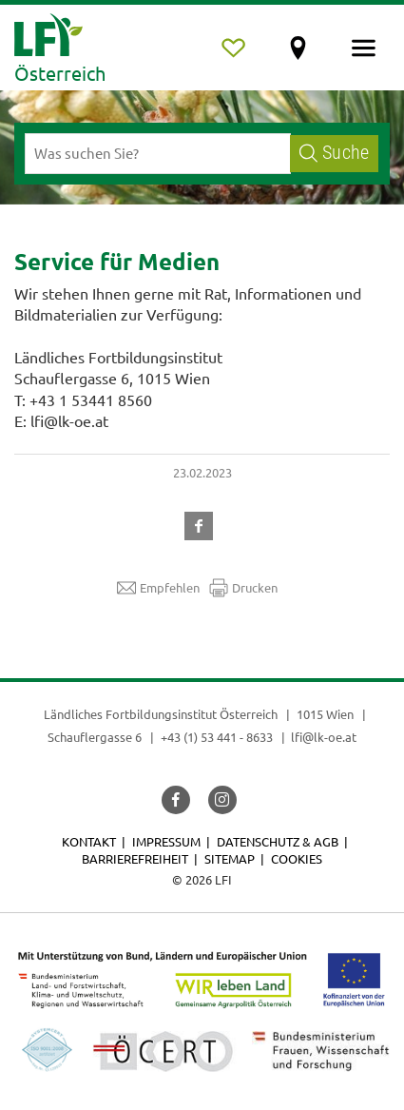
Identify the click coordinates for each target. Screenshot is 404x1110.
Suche (334, 153)
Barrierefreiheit (135, 858)
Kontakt (89, 841)
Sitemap (229, 858)
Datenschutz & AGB (277, 841)
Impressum (166, 841)
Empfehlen (158, 587)
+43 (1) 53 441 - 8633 (217, 737)
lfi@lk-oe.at (323, 737)
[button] (202, 523)
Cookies (296, 858)
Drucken (243, 587)
